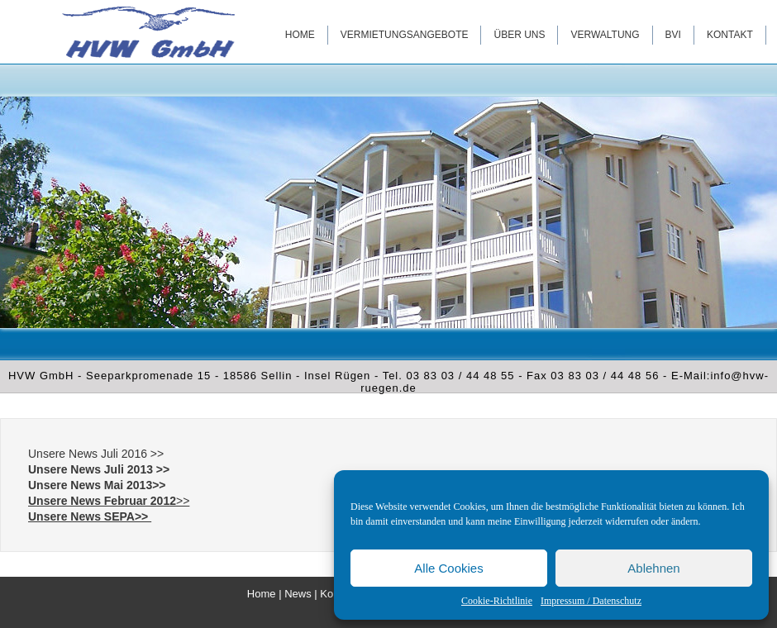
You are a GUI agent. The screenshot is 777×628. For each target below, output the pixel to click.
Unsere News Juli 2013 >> (98, 469)
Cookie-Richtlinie (496, 601)
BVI (673, 34)
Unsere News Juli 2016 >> (96, 453)
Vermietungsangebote (405, 34)
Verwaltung (604, 34)
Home (300, 34)
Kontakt (730, 34)
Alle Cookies (448, 568)
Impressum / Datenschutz (591, 601)
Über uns (519, 34)
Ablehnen (653, 568)
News (298, 594)
